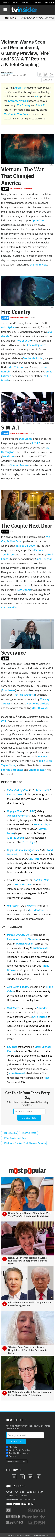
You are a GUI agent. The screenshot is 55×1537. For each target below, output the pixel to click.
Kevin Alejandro (36, 345)
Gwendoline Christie (37, 703)
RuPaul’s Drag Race (18, 790)
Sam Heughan (44, 559)
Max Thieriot (16, 367)
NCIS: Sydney (8, 327)
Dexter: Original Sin (18, 934)
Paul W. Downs (16, 794)
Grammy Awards (18, 101)
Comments (48, 80)
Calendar (36, 2)
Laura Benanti (16, 1073)
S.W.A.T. (40, 105)
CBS (37, 96)
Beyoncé (42, 756)
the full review (38, 264)
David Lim (8, 456)
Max (37, 1046)
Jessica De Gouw (25, 545)
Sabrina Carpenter (12, 769)
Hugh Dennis (23, 589)
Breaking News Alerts (18, 1453)
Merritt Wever (40, 708)
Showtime (34, 939)
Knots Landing (9, 607)
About (9, 1492)
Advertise (19, 1492)
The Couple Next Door (16, 114)
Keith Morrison (23, 884)
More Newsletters (16, 1462)
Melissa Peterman (18, 815)
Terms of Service (14, 1499)
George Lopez (16, 837)
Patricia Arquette (24, 694)
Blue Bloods (25, 438)
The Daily (13, 1447)
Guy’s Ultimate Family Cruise (23, 850)
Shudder (42, 1008)
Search (6, 2)
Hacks (46, 790)
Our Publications (20, 1504)
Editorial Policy (35, 1492)
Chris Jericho (39, 1016)
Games (25, 2)
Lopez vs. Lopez (42, 824)
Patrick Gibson (24, 943)
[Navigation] (5, 10)
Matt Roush (7, 72)
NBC (32, 811)
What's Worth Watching (19, 1450)
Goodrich (12, 1046)
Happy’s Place (15, 811)
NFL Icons (12, 905)
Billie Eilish (45, 761)
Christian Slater (40, 948)
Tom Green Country (18, 986)
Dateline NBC (41, 880)
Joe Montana (36, 910)
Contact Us (11, 1495)
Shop (15, 2)
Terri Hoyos (29, 842)
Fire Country (23, 105)
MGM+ (31, 905)
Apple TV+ (20, 87)
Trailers (12, 1456)
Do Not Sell (31, 1499)
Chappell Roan (37, 769)
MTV (39, 790)
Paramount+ (14, 939)
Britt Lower (8, 690)
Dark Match (13, 1008)
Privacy (23, 1495)
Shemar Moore (19, 465)
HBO (46, 1077)
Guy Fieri (33, 859)
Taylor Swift (8, 765)
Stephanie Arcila (33, 358)
